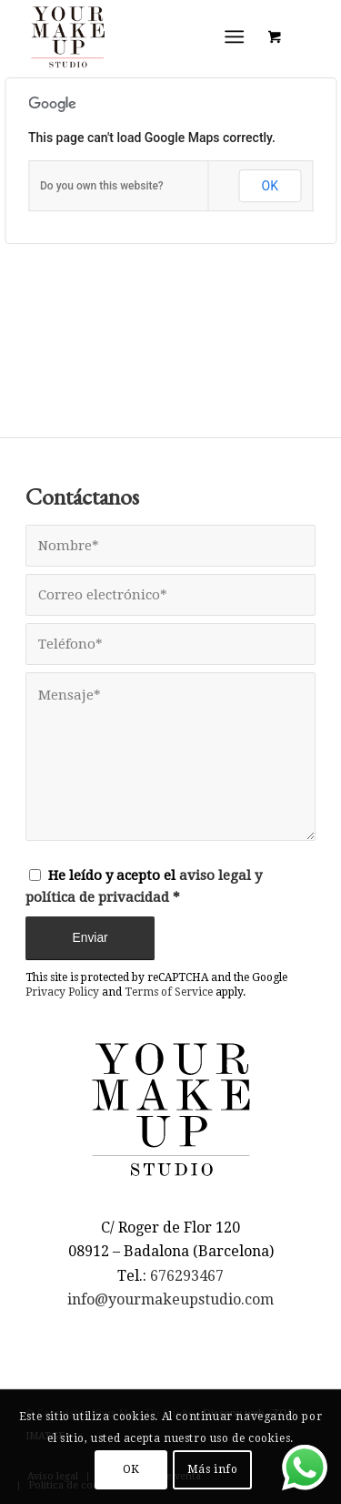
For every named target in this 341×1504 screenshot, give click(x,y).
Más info (212, 1469)
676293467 (187, 1275)
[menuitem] (238, 36)
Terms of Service (169, 992)
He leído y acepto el (143, 886)
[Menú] (234, 36)
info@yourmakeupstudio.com (170, 1299)
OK (270, 186)
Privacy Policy (62, 992)
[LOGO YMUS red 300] (141, 36)
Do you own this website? (102, 185)
